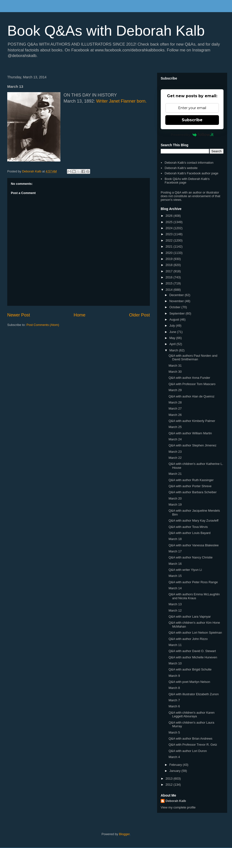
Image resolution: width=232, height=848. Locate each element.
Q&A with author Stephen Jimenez (192, 445)
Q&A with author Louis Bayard (189, 533)
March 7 (174, 700)
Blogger (124, 834)
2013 (170, 778)
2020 (170, 253)
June (173, 332)
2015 (170, 283)
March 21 (174, 474)
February (176, 765)
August (174, 319)
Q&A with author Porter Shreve (189, 486)
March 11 (174, 645)
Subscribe (192, 120)
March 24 (174, 439)
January (175, 771)
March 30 (174, 371)
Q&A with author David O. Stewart (192, 651)
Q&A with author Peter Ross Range (193, 582)
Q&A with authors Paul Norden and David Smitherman (192, 357)
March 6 (174, 706)
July (172, 325)
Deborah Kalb (176, 801)
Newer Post (18, 315)
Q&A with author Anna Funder (189, 378)
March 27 (174, 408)
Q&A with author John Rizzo (188, 639)
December (177, 295)
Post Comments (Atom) (43, 325)
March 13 (174, 604)
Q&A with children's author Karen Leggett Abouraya (191, 714)
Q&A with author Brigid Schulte (189, 669)
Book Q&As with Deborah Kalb (106, 31)
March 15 (174, 576)
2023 (170, 234)
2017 (170, 271)
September (177, 313)
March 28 (174, 402)
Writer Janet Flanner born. (121, 101)
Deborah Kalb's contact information (189, 162)
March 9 (174, 676)
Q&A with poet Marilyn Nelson (189, 682)
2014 (170, 289)
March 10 (174, 663)
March (174, 350)
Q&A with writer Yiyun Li (185, 570)
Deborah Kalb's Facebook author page (191, 173)
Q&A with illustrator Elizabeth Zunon (193, 694)
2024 (170, 228)
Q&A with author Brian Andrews (190, 738)
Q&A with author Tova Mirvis (188, 527)
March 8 (174, 688)
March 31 (174, 365)
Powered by (192, 135)
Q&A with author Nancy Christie (190, 557)
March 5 (174, 732)
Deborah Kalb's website (181, 168)
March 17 (174, 551)
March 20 (174, 498)
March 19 (174, 504)
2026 (170, 216)
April (173, 344)
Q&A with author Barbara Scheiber (192, 492)
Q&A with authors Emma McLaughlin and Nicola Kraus (194, 596)
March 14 (174, 588)
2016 (170, 277)
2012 (170, 784)
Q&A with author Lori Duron (187, 751)
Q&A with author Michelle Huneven (192, 657)
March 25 (174, 427)
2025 (170, 222)
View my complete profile (178, 807)
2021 (170, 246)
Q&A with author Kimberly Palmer (191, 421)
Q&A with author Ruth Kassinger (190, 480)
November (177, 301)
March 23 (174, 451)
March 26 (174, 415)
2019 (170, 259)
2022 (170, 240)
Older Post (139, 315)
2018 (170, 265)
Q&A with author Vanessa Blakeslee (193, 545)
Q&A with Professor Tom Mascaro (191, 384)
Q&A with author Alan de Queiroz (191, 396)
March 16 (174, 563)
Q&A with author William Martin (190, 433)
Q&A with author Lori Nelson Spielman (195, 632)
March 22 (174, 458)
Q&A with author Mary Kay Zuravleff (193, 520)
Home (80, 315)
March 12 (174, 610)
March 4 (174, 757)
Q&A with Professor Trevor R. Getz (192, 744)
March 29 (174, 390)
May (172, 338)
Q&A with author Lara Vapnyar (189, 616)
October (175, 307)
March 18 (174, 539)
